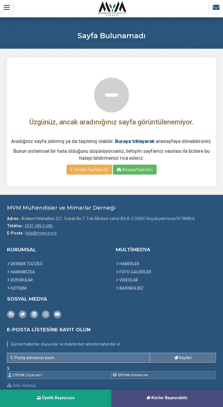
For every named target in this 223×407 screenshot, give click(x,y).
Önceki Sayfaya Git (89, 169)
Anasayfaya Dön (135, 169)
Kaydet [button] (183, 357)
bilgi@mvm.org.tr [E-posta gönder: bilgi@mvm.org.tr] (41, 233)
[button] (7, 8)
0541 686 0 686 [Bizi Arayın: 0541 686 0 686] (39, 226)
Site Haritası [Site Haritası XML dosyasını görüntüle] (21, 385)
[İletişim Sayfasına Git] (215, 8)
